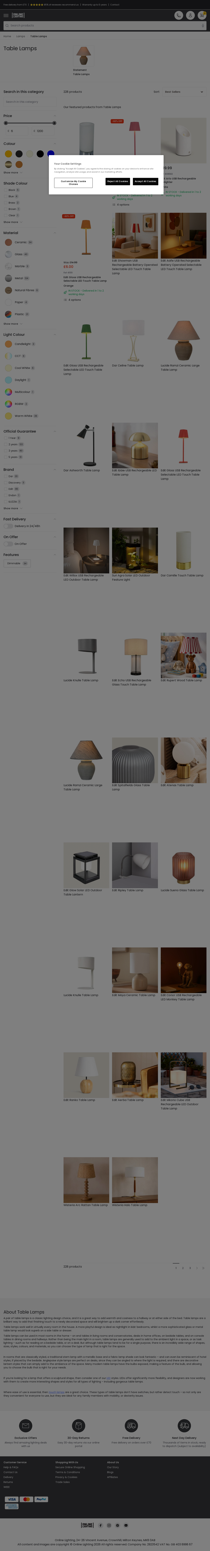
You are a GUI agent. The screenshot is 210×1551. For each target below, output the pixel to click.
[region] (106, 175)
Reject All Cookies (117, 181)
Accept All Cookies (145, 181)
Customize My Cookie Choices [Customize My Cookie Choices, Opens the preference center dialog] (73, 183)
